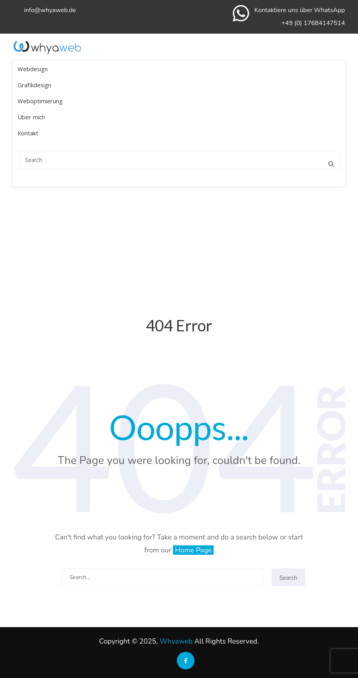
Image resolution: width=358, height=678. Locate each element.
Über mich (31, 117)
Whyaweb (176, 641)
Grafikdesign (34, 85)
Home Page (193, 550)
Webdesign (33, 69)
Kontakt (28, 133)
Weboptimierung (40, 101)
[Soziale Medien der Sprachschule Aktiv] (185, 660)
